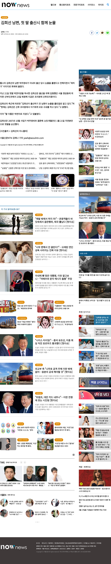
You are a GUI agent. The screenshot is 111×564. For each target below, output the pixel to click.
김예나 (3, 32)
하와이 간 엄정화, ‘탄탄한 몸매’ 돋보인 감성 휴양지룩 (42, 514)
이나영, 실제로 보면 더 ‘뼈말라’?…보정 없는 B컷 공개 (16, 503)
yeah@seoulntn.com (34, 137)
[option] (35, 476)
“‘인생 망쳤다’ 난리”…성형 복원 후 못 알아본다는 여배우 (42, 503)
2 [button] (37, 522)
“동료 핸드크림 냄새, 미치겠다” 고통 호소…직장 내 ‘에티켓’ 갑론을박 (60, 484)
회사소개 (44, 543)
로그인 (38, 543)
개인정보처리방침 (59, 543)
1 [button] (35, 522)
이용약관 (50, 543)
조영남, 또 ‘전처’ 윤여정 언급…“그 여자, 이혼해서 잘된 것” (67, 514)
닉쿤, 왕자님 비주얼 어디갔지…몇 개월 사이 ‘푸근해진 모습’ (67, 503)
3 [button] (38, 522)
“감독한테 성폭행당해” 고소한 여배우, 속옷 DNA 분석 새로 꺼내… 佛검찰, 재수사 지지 (35, 485)
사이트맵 (98, 543)
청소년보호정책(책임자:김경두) (73, 543)
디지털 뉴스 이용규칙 (89, 543)
